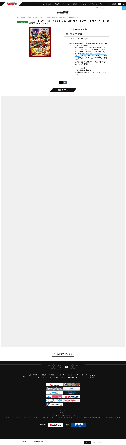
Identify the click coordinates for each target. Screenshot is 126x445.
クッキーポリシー (63, 413)
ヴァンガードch (119, 4)
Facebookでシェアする (65, 82)
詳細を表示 (100, 442)
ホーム (17, 17)
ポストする (61, 82)
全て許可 (88, 442)
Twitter (59, 366)
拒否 (94, 442)
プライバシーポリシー (63, 410)
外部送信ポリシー (63, 412)
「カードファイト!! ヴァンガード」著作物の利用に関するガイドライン (63, 415)
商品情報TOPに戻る (64, 354)
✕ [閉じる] (123, 441)
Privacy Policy (48, 443)
